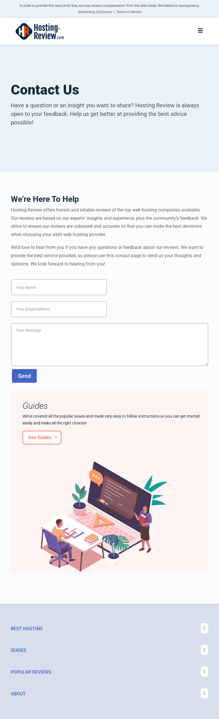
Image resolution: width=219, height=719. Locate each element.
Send (24, 375)
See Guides (40, 437)
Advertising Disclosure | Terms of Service (109, 12)
